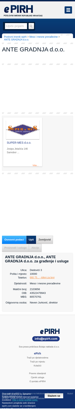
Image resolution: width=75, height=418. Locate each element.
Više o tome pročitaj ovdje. (25, 400)
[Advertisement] (37, 89)
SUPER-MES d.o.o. (19, 142)
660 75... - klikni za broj (42, 277)
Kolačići (37, 365)
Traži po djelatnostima (37, 357)
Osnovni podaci (14, 239)
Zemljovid (45, 239)
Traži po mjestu (37, 361)
